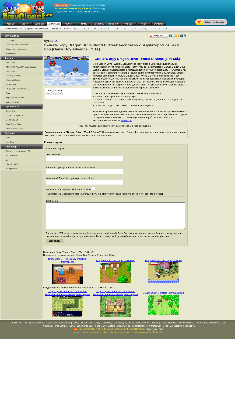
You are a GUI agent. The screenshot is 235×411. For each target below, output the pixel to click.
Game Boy (39, 24)
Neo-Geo (10, 142)
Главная (10, 24)
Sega (143, 24)
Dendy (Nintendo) (13, 76)
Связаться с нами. (154, 334)
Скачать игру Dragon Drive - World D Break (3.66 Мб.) (137, 59)
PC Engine (129, 24)
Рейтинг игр (56, 28)
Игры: (76, 28)
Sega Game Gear (13, 124)
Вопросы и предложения (17, 49)
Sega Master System (15, 97)
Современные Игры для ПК (18, 151)
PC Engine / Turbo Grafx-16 (18, 89)
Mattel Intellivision (13, 80)
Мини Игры (99, 24)
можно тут (126, 120)
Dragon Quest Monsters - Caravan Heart (163, 298)
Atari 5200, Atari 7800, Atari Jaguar (21, 67)
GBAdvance (54, 24)
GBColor (69, 24)
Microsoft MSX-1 (13, 155)
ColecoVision (11, 71)
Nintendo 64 (114, 24)
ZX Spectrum (11, 169)
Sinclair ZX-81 (12, 164)
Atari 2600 (10, 62)
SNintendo (158, 24)
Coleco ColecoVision (82, 328)
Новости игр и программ (17, 45)
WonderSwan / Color (15, 128)
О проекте (10, 40)
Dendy (25, 24)
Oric (7, 160)
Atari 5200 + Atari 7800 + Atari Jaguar (53, 328)
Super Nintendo (12, 102)
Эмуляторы (16, 328)
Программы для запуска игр (36, 28)
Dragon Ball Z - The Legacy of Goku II (115, 265)
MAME (84, 24)
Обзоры (67, 28)
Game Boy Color (13, 120)
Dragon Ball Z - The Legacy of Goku (163, 265)
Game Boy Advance (13, 28)
